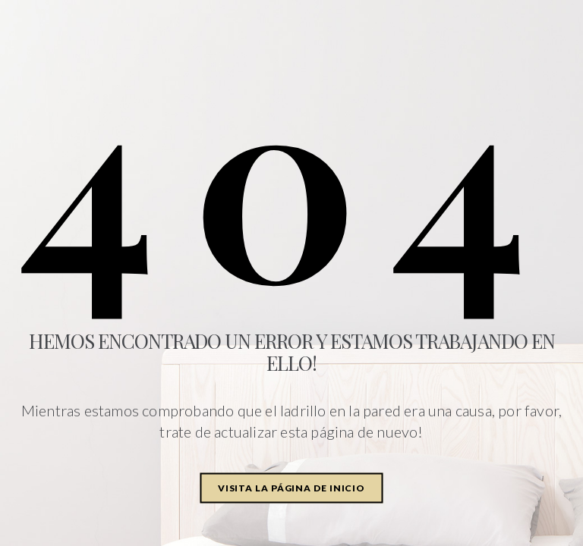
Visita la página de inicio (291, 488)
